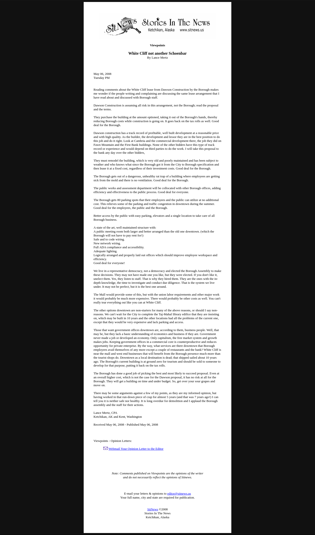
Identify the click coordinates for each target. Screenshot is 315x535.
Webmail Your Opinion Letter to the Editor (136, 449)
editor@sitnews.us (179, 493)
